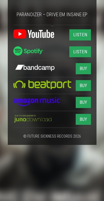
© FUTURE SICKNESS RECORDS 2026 (52, 136)
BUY (83, 68)
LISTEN (80, 34)
